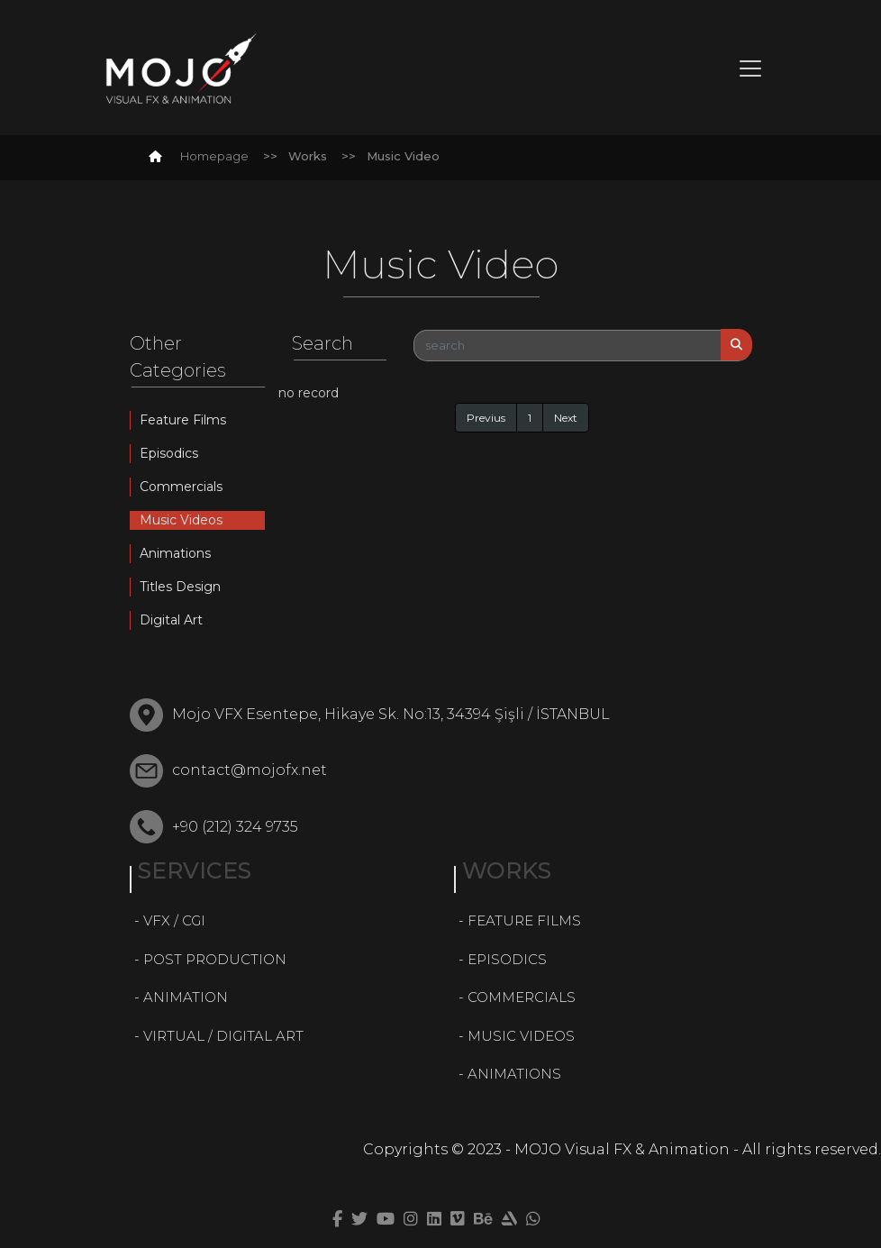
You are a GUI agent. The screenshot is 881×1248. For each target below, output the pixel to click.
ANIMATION (185, 997)
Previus (486, 417)
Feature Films (183, 420)
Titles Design (180, 586)
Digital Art (171, 620)
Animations (175, 553)
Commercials (181, 486)
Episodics (169, 453)
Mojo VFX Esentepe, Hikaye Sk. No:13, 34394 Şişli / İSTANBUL (391, 714)
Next (565, 417)
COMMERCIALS (522, 997)
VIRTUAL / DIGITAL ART (223, 1035)
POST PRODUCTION (214, 959)
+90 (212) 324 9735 (235, 826)
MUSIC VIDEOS (521, 1035)
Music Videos (181, 520)
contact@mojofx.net (249, 770)
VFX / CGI (174, 920)
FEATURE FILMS (524, 920)
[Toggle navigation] (750, 68)
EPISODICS (507, 959)
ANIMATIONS (514, 1073)
